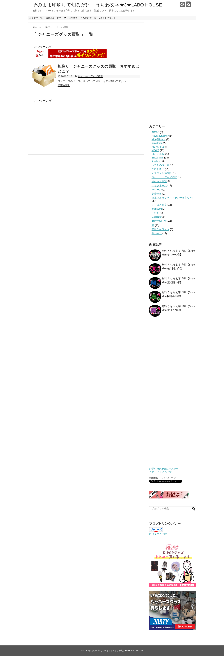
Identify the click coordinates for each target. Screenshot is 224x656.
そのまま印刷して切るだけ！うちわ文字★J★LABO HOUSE (97, 4)
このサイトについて (160, 472)
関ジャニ (157, 233)
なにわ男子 (158, 169)
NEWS (155, 150)
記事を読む (64, 85)
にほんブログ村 (158, 534)
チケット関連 (159, 181)
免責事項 (157, 193)
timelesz (156, 161)
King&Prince (159, 139)
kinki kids (157, 143)
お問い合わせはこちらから (164, 468)
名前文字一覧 (36, 18)
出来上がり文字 (53, 18)
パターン (157, 189)
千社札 (155, 213)
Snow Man (158, 157)
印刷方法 (157, 217)
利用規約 (157, 209)
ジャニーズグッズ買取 (90, 76)
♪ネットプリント (107, 18)
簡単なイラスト (160, 229)
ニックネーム (159, 185)
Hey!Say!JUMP (160, 136)
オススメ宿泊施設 (162, 173)
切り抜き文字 (70, 18)
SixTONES (158, 154)
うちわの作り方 (88, 18)
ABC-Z (155, 132)
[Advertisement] (86, 124)
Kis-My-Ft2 (158, 146)
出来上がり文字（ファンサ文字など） (173, 197)
